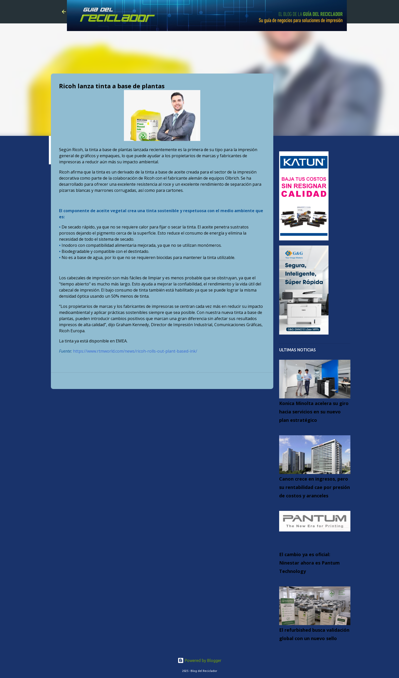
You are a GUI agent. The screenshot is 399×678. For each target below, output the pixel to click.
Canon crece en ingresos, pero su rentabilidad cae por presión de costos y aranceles (314, 487)
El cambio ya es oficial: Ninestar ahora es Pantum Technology (309, 562)
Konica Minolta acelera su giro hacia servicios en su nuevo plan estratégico (314, 411)
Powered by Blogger (199, 660)
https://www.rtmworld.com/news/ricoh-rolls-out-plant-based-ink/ (135, 351)
